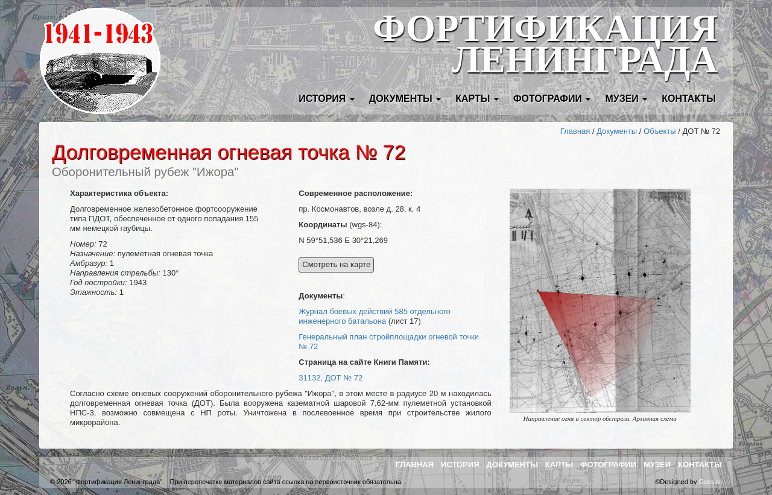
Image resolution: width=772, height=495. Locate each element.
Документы (616, 131)
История (460, 464)
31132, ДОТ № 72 (330, 377)
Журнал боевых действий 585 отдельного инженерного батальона (375, 316)
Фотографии (608, 464)
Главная (575, 131)
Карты (559, 464)
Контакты (689, 98)
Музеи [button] (626, 98)
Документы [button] (405, 98)
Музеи (657, 464)
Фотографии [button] (552, 98)
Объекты (660, 131)
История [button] (327, 98)
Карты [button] (477, 98)
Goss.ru (710, 481)
